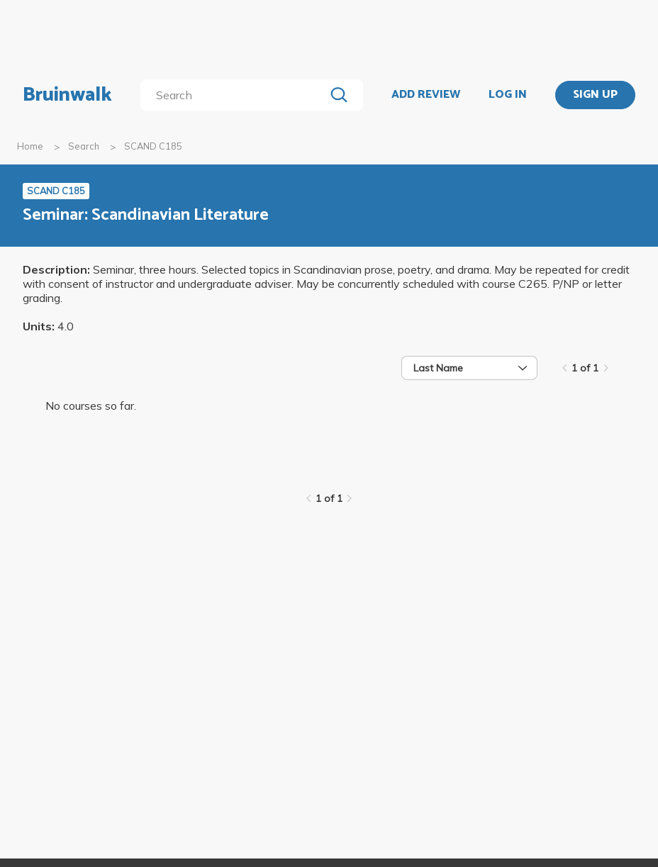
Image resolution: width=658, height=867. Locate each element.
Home (30, 146)
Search (83, 146)
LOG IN (508, 95)
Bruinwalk (67, 95)
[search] (235, 95)
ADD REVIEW (425, 95)
